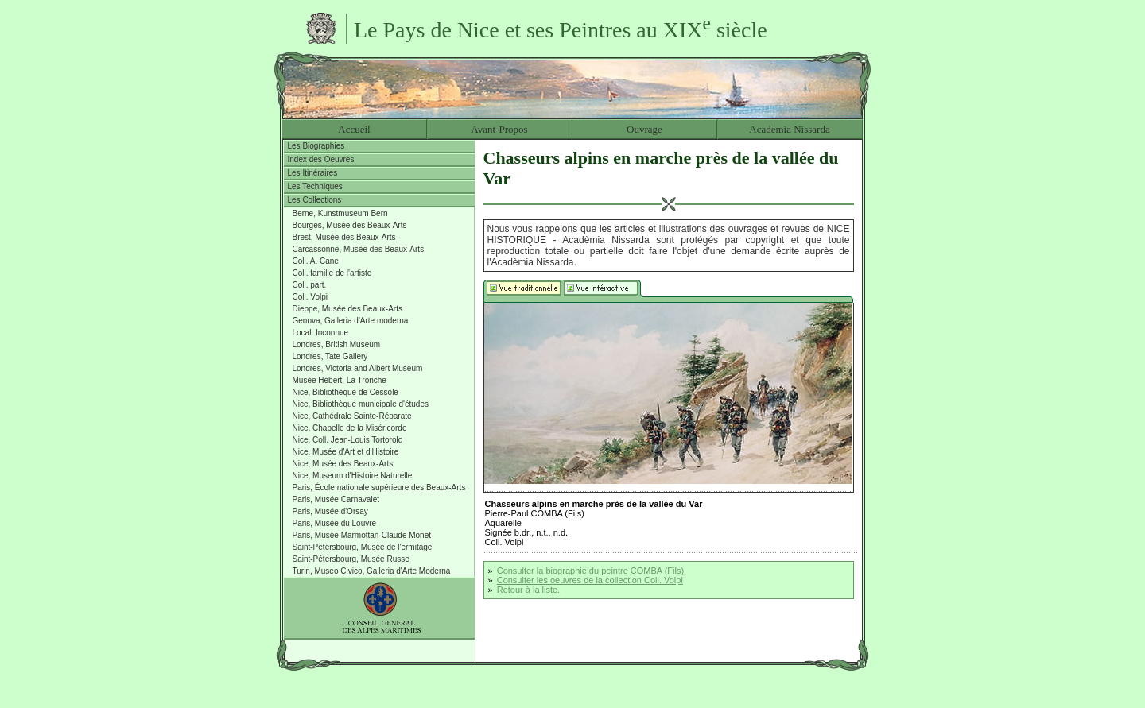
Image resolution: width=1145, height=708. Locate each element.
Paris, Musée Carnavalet (336, 499)
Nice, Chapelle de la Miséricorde (350, 428)
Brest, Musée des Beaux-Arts (344, 237)
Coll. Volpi (310, 296)
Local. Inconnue (321, 332)
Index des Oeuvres (321, 159)
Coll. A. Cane (316, 261)
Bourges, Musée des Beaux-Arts (350, 225)
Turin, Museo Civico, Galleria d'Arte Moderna (372, 571)
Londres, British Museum (337, 344)
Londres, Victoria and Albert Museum (358, 368)
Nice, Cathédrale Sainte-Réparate (352, 416)
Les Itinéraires (313, 172)
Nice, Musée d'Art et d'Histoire (346, 451)
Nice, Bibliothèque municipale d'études (361, 404)
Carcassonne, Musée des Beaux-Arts (359, 249)
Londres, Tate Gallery (330, 356)
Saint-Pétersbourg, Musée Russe (351, 559)
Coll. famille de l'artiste (332, 273)
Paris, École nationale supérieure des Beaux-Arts (379, 487)
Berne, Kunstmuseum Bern (340, 213)
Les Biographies (316, 145)
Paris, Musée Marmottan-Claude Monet (362, 535)
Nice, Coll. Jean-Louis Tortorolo (348, 439)
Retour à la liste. (528, 589)
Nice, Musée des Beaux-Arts (343, 463)
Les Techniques (315, 186)
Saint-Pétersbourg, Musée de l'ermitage (363, 547)
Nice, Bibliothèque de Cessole (345, 392)
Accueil (354, 129)
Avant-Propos (499, 129)
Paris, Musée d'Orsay (330, 511)
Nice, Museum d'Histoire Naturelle (353, 475)
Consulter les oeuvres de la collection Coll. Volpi (590, 580)
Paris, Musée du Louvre (335, 523)
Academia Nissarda (789, 129)
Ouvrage (644, 129)
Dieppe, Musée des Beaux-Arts (347, 308)
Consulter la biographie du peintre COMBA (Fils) (590, 570)
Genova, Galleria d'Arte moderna (351, 320)
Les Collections (315, 199)
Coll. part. (310, 284)
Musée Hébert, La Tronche (339, 380)
